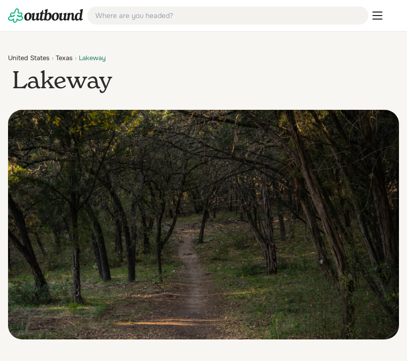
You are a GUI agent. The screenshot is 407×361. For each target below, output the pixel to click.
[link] (45, 15)
